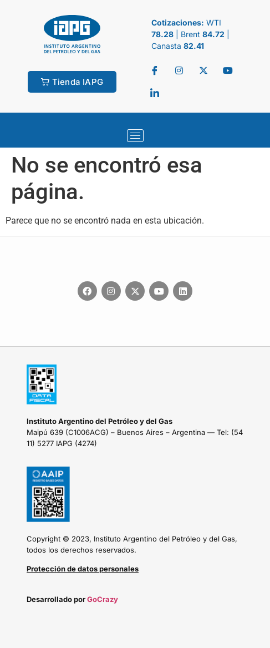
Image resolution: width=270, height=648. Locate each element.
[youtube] (228, 70)
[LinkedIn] (154, 92)
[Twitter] (179, 70)
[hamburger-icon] (135, 135)
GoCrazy (102, 599)
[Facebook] (154, 70)
